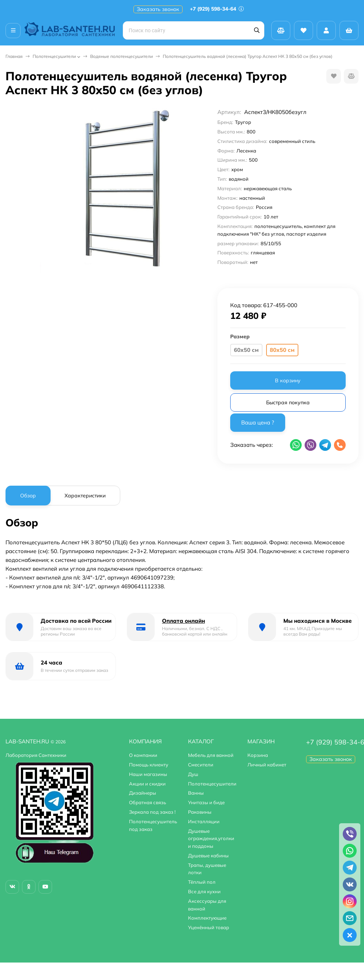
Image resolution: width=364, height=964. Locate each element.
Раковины (200, 812)
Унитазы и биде (206, 802)
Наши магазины (148, 774)
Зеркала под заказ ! (152, 812)
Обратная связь (147, 802)
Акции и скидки (147, 784)
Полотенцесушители (54, 56)
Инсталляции (204, 821)
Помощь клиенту (148, 765)
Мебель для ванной (211, 755)
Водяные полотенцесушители (121, 56)
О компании (143, 755)
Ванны (196, 793)
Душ (193, 774)
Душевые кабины (208, 855)
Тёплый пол (202, 882)
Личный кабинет (266, 765)
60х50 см (246, 349)
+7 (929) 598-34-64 (217, 8)
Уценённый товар (208, 927)
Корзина (257, 755)
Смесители (200, 765)
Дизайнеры (142, 793)
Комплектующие (207, 918)
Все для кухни (204, 891)
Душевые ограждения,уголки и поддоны (211, 838)
